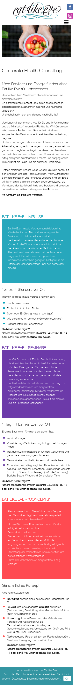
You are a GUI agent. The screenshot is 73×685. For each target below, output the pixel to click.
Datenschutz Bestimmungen (28, 678)
